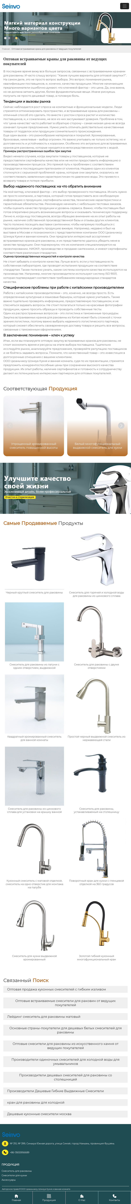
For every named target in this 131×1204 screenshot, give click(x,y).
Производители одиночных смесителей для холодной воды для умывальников (65, 1062)
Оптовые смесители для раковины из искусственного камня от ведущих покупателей (65, 1046)
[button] (121, 425)
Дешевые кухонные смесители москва (39, 1114)
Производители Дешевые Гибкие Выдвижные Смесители (55, 1091)
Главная (6, 49)
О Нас (82, 1197)
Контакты (114, 1197)
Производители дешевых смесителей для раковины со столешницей (65, 1077)
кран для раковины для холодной (35, 1102)
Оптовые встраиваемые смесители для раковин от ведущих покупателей (65, 1003)
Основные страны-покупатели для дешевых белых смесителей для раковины (65, 1030)
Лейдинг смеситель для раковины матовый (43, 1017)
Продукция (49, 1197)
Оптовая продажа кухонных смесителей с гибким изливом (56, 989)
